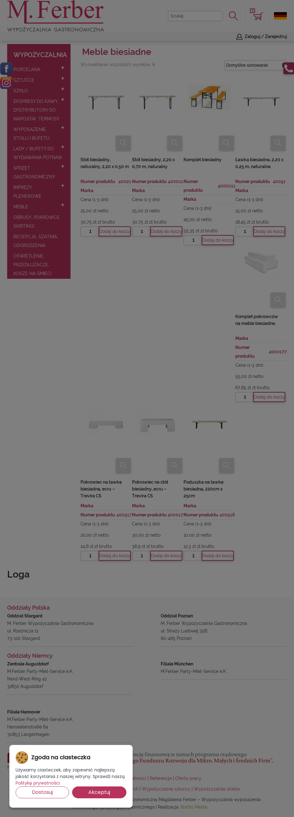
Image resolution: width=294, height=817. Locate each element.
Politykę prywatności (38, 783)
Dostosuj (42, 792)
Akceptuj (99, 792)
